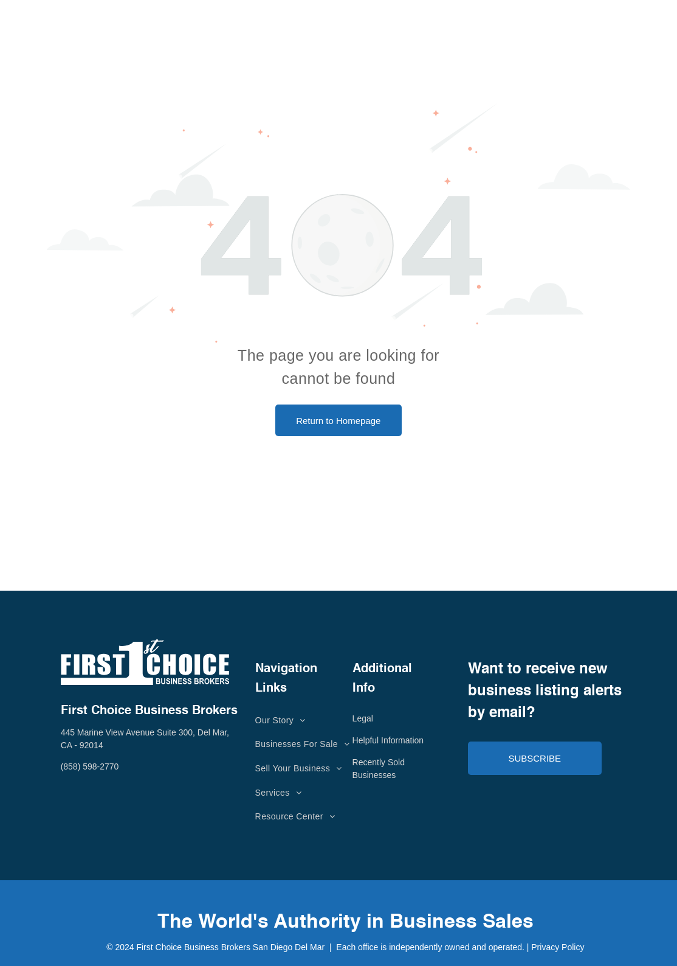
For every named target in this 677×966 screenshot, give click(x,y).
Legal (362, 718)
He (357, 740)
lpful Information (393, 740)
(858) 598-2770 (90, 766)
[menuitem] (280, 720)
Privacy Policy (557, 947)
